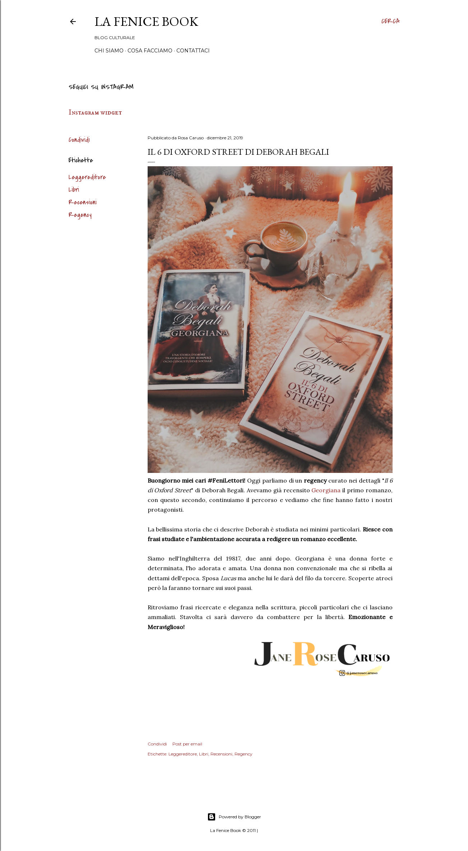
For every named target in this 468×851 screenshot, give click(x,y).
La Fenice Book (146, 21)
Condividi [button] (79, 140)
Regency (80, 215)
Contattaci (193, 50)
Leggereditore (87, 177)
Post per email (187, 744)
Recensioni (83, 202)
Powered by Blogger (234, 817)
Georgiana (325, 490)
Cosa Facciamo (150, 50)
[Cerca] (390, 21)
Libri (74, 190)
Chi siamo (109, 50)
